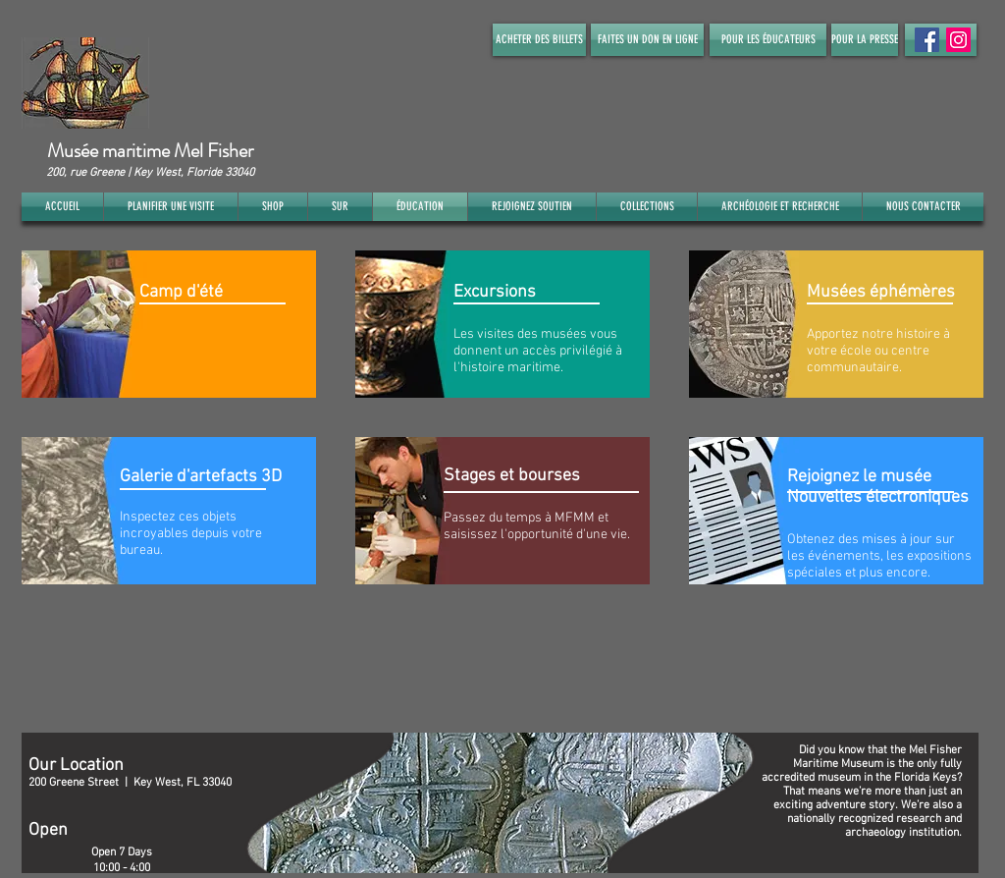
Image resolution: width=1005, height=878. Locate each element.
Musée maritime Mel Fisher (150, 151)
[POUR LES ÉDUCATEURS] (768, 40)
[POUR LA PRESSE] (864, 40)
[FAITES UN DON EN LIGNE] (647, 40)
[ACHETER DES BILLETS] (539, 40)
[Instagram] (958, 39)
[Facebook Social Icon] (927, 39)
